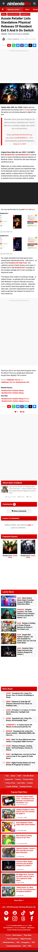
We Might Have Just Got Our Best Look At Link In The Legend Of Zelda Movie (21, 756)
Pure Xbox (27, 935)
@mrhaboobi (17, 135)
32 (13, 655)
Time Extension (12, 939)
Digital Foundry (25, 939)
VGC (33, 942)
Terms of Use (10, 783)
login (29, 525)
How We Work (28, 776)
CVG (24, 946)
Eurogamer (25, 942)
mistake (27, 110)
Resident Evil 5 (10, 556)
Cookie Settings (12, 787)
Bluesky (21, 497)
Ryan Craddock (13, 39)
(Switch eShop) (13, 390)
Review (15, 399)
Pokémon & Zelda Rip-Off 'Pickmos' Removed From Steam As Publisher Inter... (19, 704)
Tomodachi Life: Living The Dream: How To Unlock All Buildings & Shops (20, 695)
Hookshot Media (16, 925)
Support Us (9, 779)
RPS (29, 946)
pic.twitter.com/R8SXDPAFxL (16, 138)
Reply (29, 497)
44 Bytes (23, 928)
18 (13, 605)
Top (7, 776)
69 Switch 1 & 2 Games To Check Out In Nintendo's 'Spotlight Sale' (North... (21, 712)
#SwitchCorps (27, 135)
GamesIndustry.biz (14, 946)
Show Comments (19, 511)
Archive (30, 783)
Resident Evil (25, 14)
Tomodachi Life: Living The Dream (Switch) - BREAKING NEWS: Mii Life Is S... (20, 733)
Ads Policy (21, 783)
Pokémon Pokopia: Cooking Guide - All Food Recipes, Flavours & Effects (19, 748)
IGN (18, 942)
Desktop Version (26, 787)
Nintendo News (8, 942)
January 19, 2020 (19, 144)
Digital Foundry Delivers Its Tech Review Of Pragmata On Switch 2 (20, 764)
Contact (18, 779)
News (4, 14)
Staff (19, 776)
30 (23, 412)
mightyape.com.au (13, 380)
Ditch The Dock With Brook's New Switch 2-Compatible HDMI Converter (21, 740)
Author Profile (10, 497)
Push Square (17, 935)
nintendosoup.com (22, 382)
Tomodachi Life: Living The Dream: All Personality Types (19, 719)
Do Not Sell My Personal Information (19, 930)
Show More (19, 900)
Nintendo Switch (13, 14)
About (13, 776)
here (26, 209)
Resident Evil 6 (28, 556)
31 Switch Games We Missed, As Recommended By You (19, 726)
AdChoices (30, 928)
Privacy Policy (28, 779)
